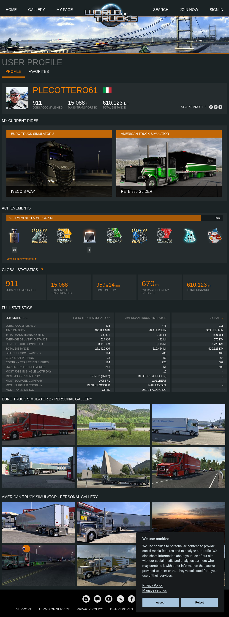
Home (11, 10)
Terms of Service (54, 609)
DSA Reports (121, 609)
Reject (199, 602)
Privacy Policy (90, 609)
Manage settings (154, 591)
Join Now (189, 10)
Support (24, 609)
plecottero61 (65, 90)
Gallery (36, 10)
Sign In (216, 10)
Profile (13, 71)
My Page (65, 10)
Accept (160, 602)
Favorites (38, 71)
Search (161, 10)
